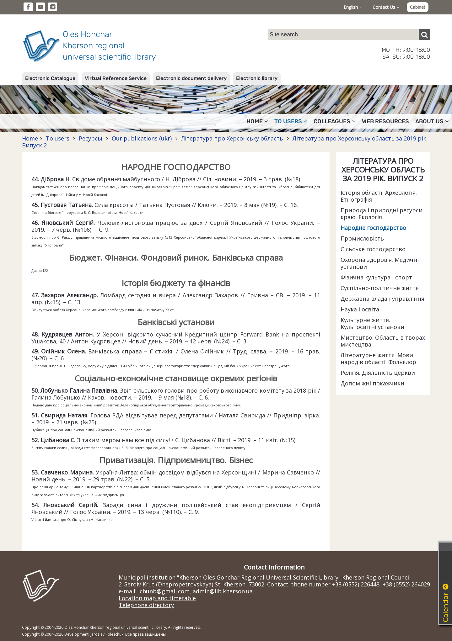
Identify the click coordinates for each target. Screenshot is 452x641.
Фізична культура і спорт (376, 277)
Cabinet (417, 7)
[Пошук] (424, 34)
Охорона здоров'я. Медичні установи (380, 263)
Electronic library (256, 78)
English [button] (353, 7)
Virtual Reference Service (116, 78)
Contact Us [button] (386, 7)
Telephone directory (146, 605)
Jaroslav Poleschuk (106, 634)
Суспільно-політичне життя (380, 287)
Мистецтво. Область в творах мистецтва (383, 341)
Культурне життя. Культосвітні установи (372, 323)
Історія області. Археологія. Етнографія (379, 196)
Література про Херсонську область (232, 138)
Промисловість (362, 238)
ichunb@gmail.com (164, 591)
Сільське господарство (373, 249)
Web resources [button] (385, 121)
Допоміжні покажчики (372, 383)
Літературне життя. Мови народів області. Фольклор (378, 358)
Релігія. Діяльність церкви (378, 372)
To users (57, 138)
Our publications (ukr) (141, 138)
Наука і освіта (360, 309)
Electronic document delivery (191, 78)
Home (30, 138)
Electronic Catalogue (50, 78)
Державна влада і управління (382, 298)
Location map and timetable (157, 598)
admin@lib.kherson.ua (223, 591)
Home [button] (257, 121)
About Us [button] (432, 121)
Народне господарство (373, 227)
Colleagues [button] (335, 121)
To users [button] (290, 121)
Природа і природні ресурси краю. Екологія (381, 213)
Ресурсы (90, 138)
